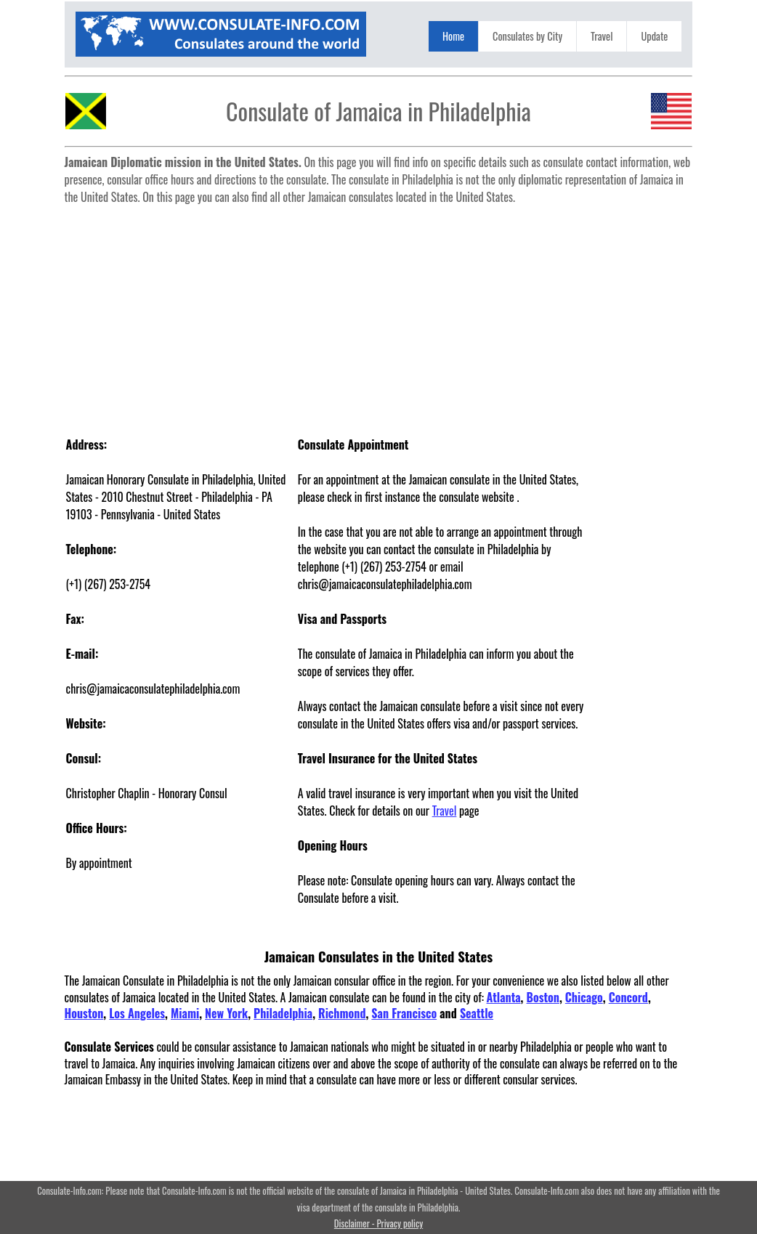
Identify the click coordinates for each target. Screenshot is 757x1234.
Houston (84, 1013)
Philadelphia (283, 1013)
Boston (543, 997)
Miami (185, 1013)
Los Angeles (137, 1013)
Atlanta (504, 997)
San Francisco (404, 1013)
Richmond (341, 1013)
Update (654, 36)
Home (453, 36)
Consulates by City (527, 36)
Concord (628, 997)
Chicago (584, 997)
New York (226, 1013)
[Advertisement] (379, 312)
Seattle (476, 1013)
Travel (601, 36)
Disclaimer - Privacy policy (378, 1223)
